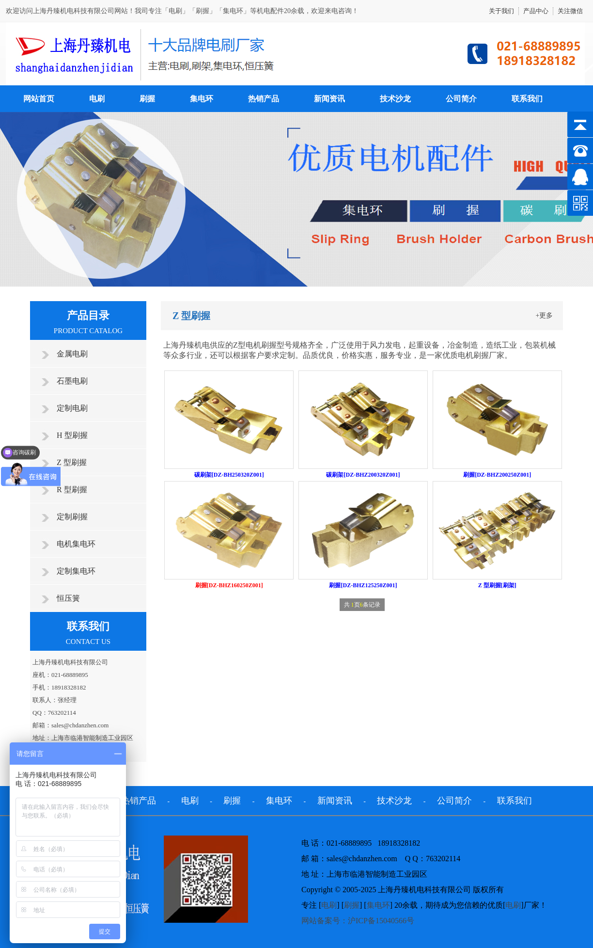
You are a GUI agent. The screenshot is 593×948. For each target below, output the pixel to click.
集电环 (201, 99)
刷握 (147, 99)
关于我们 (501, 11)
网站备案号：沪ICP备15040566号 (357, 920)
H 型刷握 (72, 435)
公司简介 (461, 99)
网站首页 (38, 99)
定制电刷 (72, 408)
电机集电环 (76, 544)
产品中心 (535, 11)
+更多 (544, 315)
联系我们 (527, 99)
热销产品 (263, 99)
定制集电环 (76, 571)
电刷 (97, 99)
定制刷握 (72, 517)
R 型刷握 (72, 489)
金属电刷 (72, 354)
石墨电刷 (72, 381)
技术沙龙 (395, 99)
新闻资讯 (329, 99)
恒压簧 (68, 598)
